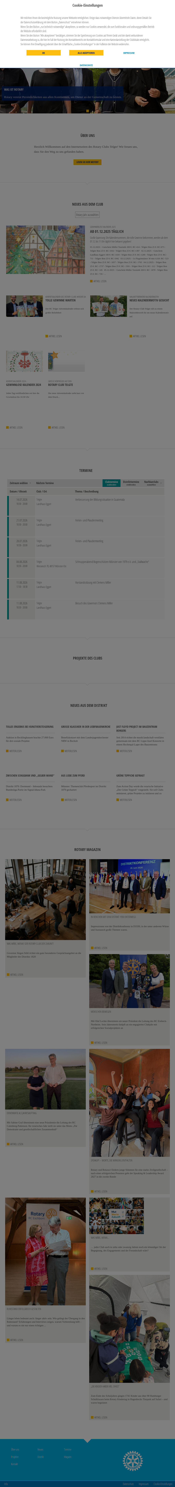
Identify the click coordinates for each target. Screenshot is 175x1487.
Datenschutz (86, 65)
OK (43, 52)
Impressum (128, 52)
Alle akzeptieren (86, 52)
